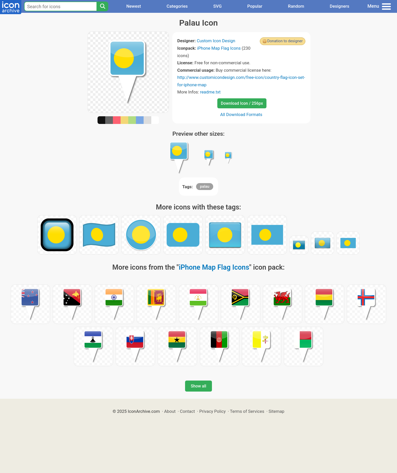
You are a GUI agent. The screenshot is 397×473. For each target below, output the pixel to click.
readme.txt (210, 91)
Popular (254, 6)
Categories (177, 6)
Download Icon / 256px (242, 103)
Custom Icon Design (216, 40)
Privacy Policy (212, 411)
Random (296, 6)
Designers (339, 6)
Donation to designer (285, 41)
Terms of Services (247, 411)
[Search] (102, 6)
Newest (133, 6)
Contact (187, 411)
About (170, 411)
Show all (198, 386)
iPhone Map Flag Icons (219, 48)
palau (204, 186)
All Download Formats (241, 114)
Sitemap (276, 411)
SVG (217, 6)
